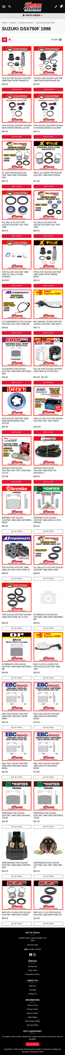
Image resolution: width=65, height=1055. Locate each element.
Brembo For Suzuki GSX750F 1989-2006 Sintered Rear (16, 520)
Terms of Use (32, 1005)
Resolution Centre (32, 974)
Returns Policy (32, 1013)
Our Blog (32, 990)
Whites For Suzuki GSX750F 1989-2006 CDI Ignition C (44, 470)
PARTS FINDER (32, 15)
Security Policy (32, 1025)
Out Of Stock (16, 531)
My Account (32, 966)
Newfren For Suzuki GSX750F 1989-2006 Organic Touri (16, 815)
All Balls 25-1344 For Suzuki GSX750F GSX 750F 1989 (46, 224)
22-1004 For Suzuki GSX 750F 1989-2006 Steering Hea (14, 175)
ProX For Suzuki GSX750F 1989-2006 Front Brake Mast (47, 274)
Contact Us (32, 994)
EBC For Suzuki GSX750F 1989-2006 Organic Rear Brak (15, 716)
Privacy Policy (32, 1009)
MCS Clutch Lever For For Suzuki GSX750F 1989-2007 (47, 666)
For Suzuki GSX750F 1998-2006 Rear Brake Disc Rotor (15, 420)
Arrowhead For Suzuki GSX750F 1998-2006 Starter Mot (16, 865)
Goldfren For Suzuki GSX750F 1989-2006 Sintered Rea (16, 371)
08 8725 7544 (32, 945)
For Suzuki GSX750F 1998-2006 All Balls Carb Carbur (15, 274)
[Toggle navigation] (3, 6)
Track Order (32, 970)
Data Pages (32, 1017)
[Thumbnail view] (4, 39)
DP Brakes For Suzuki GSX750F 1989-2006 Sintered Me (48, 617)
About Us (32, 986)
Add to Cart (17, 89)
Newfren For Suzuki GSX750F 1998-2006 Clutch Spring (47, 520)
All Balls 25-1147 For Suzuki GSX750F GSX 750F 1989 (15, 224)
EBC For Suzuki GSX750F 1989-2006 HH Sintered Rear (46, 716)
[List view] (9, 39)
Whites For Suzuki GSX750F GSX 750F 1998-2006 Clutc (16, 470)
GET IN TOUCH (32, 1044)
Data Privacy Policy (32, 1021)
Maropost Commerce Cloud (32, 1052)
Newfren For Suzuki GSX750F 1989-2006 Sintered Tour (48, 815)
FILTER (56, 39)
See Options (48, 382)
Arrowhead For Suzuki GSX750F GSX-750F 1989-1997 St (47, 865)
